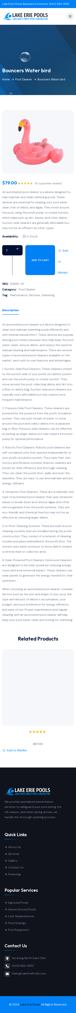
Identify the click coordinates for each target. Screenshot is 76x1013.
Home (6, 79)
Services (34, 295)
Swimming (48, 295)
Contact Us (16, 867)
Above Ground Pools (22, 909)
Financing (14, 874)
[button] (63, 250)
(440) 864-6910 (23, 966)
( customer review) (48, 183)
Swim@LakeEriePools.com (29, 973)
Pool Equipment (18, 930)
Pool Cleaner (23, 79)
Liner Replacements (21, 916)
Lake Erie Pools (30, 1004)
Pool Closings (17, 923)
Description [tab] (10, 310)
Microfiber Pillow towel (38, 737)
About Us (14, 847)
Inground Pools (18, 903)
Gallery (12, 861)
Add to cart (40, 260)
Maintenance (19, 295)
